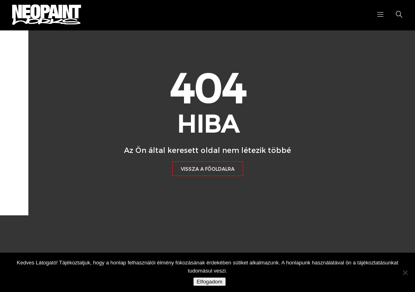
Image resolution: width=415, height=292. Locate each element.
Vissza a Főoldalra (208, 169)
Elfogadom (209, 282)
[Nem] (405, 272)
